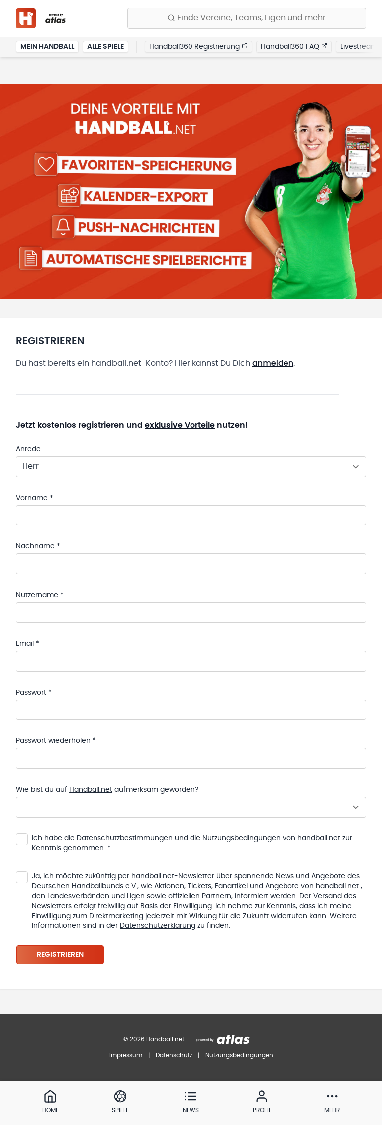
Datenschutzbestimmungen (125, 839)
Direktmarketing (116, 917)
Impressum (125, 1055)
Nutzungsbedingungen (241, 839)
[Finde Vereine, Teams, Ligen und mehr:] (246, 18)
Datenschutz (174, 1055)
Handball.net (90, 790)
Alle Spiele (105, 46)
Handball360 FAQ (294, 46)
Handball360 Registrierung (198, 46)
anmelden (272, 363)
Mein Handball (47, 46)
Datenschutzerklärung (157, 926)
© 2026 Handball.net (153, 1039)
